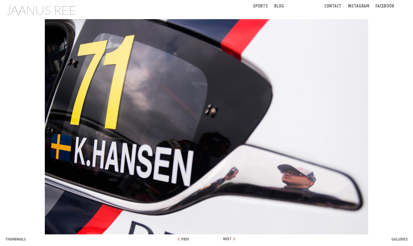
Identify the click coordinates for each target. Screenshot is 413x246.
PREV (183, 239)
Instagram (358, 5)
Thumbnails (15, 239)
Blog (279, 5)
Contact (332, 5)
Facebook (384, 5)
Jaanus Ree (40, 9)
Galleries (399, 239)
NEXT (229, 239)
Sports (260, 5)
